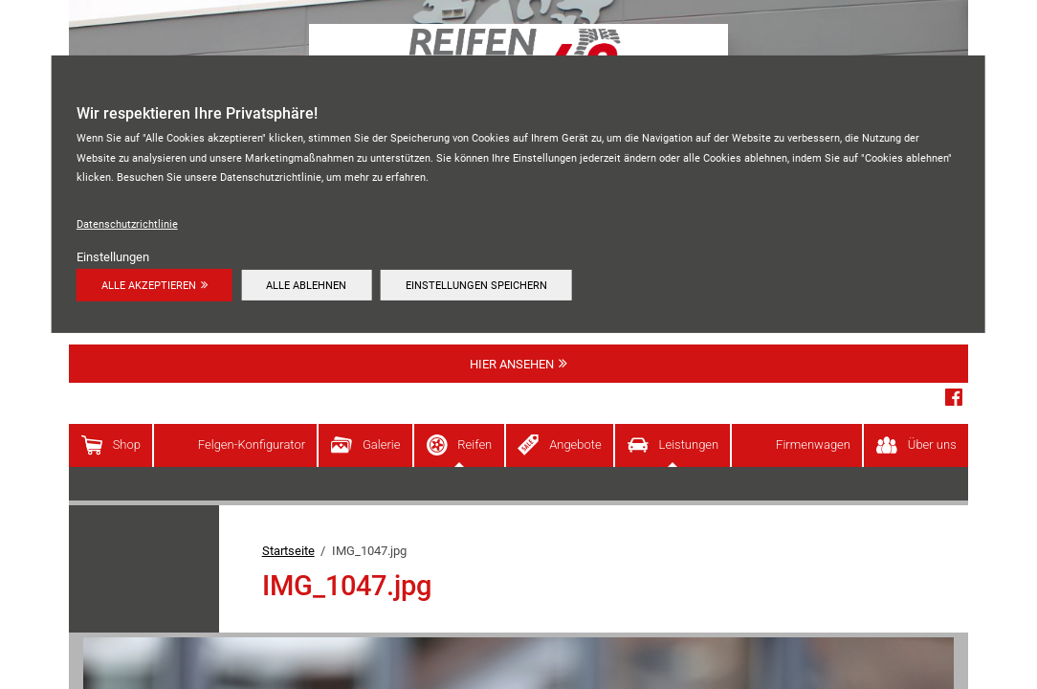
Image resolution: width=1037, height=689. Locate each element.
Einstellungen (113, 257)
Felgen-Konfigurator (251, 444)
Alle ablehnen (306, 285)
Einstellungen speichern (476, 285)
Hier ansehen (512, 364)
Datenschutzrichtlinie (127, 224)
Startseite (288, 551)
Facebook (953, 397)
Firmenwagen (813, 444)
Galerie (382, 444)
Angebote (575, 444)
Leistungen (689, 444)
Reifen (474, 444)
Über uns (932, 444)
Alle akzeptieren (148, 285)
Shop (127, 444)
